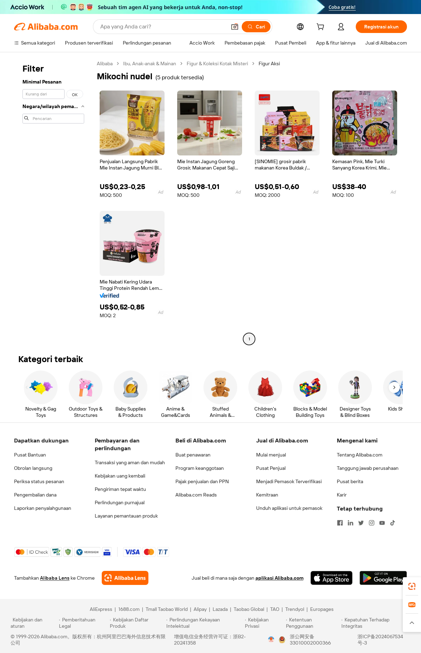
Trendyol (294, 609)
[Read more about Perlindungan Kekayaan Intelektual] (204, 623)
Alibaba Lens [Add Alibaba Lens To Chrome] (54, 578)
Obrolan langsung (33, 468)
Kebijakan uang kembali (120, 476)
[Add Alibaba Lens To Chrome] (125, 578)
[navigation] (53, 202)
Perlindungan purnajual (120, 502)
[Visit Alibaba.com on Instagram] (371, 523)
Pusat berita (350, 481)
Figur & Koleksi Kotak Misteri (217, 63)
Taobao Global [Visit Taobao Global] (249, 609)
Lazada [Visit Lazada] (220, 609)
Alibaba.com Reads (196, 495)
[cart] (321, 28)
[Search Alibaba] (162, 27)
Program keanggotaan (199, 468)
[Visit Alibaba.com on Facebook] (340, 523)
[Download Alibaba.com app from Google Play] (383, 578)
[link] (412, 586)
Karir (342, 495)
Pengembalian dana (35, 495)
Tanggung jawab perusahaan (368, 468)
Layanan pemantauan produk (126, 516)
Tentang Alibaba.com (359, 455)
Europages (322, 609)
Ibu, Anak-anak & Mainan (149, 63)
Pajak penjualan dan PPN (202, 481)
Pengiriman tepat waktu (120, 489)
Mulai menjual (271, 455)
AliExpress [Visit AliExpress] (101, 609)
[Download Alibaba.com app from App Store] (331, 578)
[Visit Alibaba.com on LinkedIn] (350, 523)
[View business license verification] (271, 639)
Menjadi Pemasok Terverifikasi (289, 481)
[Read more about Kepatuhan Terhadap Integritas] (375, 623)
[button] (234, 26)
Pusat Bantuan (30, 455)
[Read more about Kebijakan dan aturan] (34, 623)
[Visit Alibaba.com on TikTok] (392, 523)
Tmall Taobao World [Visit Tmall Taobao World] (167, 609)
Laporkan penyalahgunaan (42, 508)
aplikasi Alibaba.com (279, 578)
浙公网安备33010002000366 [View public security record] (310, 640)
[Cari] (256, 26)
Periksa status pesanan (39, 481)
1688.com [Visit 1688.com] (129, 609)
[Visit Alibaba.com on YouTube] (382, 523)
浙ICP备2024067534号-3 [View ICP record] (380, 640)
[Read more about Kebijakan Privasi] (264, 623)
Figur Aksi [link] (269, 63)
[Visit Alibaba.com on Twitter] (361, 523)
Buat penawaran (192, 455)
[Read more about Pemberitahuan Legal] (83, 623)
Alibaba (105, 63)
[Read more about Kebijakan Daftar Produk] (137, 623)
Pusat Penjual (271, 468)
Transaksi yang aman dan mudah (130, 462)
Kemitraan (267, 495)
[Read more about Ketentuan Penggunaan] (313, 623)
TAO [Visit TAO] (274, 609)
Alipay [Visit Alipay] (200, 609)
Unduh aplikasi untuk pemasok (289, 508)
